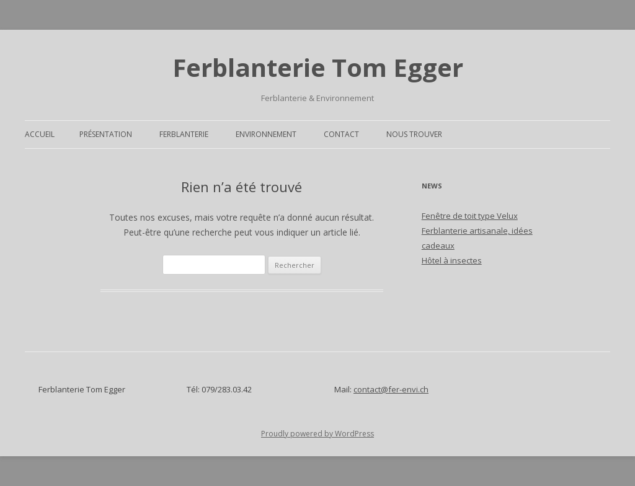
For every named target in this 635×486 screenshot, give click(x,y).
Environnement (266, 134)
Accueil (40, 134)
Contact (341, 134)
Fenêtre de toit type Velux (470, 215)
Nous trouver (414, 134)
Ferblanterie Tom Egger (317, 67)
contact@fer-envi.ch (391, 389)
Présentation (105, 134)
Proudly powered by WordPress (317, 433)
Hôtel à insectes (452, 260)
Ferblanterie (183, 134)
